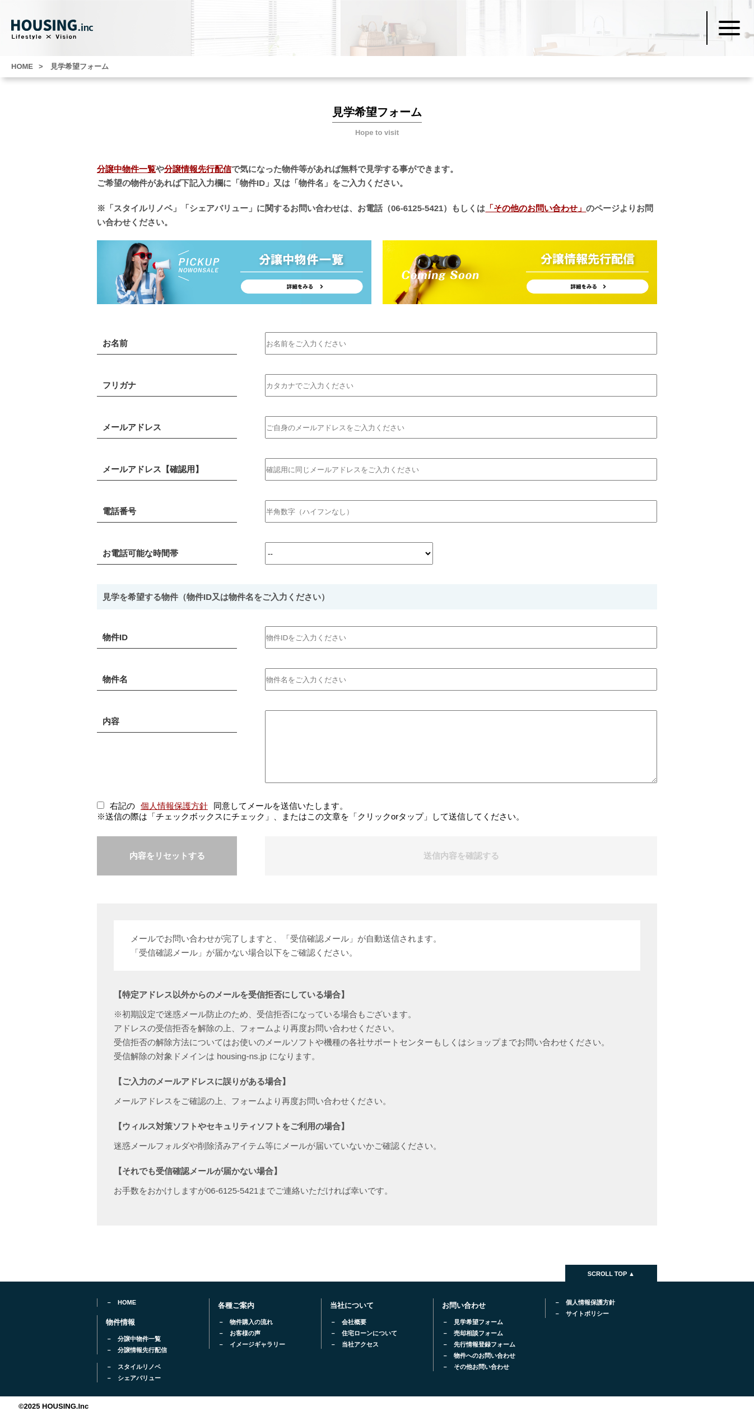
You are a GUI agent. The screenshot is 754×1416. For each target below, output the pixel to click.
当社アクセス (360, 1344)
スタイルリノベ (139, 1366)
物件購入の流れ (251, 1322)
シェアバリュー (139, 1378)
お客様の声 (245, 1333)
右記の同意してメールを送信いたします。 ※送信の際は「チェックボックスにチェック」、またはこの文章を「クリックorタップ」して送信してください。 (310, 811)
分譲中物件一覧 (126, 169)
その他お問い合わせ (481, 1366)
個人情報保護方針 (174, 806)
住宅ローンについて (369, 1333)
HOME (127, 1302)
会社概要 (354, 1322)
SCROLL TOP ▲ (611, 1273)
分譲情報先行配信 (197, 169)
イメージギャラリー (257, 1344)
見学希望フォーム (478, 1322)
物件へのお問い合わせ (484, 1355)
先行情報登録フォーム (484, 1344)
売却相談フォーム (478, 1333)
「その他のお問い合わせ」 (535, 208)
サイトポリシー (587, 1313)
